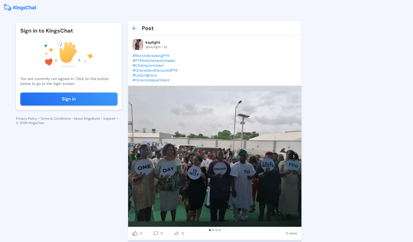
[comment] (155, 233)
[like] (135, 233)
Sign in (69, 99)
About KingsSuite (87, 118)
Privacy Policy (26, 118)
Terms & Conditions (55, 118)
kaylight (152, 42)
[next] (293, 156)
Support (109, 118)
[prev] (135, 156)
